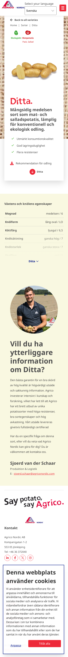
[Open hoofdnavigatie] (62, 8)
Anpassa (16, 645)
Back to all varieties (26, 20)
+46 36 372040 (18, 551)
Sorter (24, 25)
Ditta (34, 25)
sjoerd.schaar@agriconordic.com (34, 473)
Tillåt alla (44, 643)
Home (13, 25)
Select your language (39, 4)
